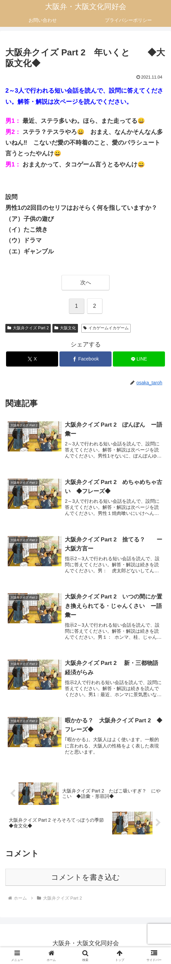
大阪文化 (65, 328)
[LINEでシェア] (139, 359)
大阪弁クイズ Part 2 (28, 328)
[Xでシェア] (32, 359)
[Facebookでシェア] (85, 359)
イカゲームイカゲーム (106, 328)
